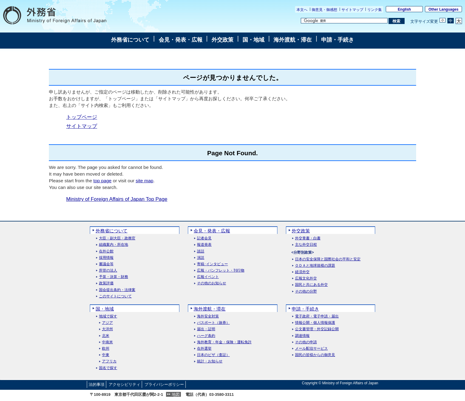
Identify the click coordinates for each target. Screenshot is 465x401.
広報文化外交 (306, 278)
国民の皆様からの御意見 (315, 355)
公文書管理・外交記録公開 (317, 329)
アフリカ (109, 361)
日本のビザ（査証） (213, 355)
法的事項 (96, 384)
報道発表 (204, 245)
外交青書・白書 (308, 238)
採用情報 (106, 258)
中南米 (107, 342)
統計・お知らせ (209, 361)
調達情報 (302, 336)
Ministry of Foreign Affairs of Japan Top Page (116, 199)
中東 (105, 355)
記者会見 (204, 238)
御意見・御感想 (324, 10)
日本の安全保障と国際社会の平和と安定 (328, 259)
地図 (176, 394)
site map (144, 180)
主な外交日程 (306, 245)
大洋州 (107, 329)
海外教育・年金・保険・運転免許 (224, 342)
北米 (105, 336)
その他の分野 (306, 291)
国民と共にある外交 (311, 285)
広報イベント (208, 277)
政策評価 (106, 283)
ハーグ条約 (206, 336)
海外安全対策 (208, 316)
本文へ (302, 10)
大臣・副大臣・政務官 (117, 238)
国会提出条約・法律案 (117, 290)
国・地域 (253, 40)
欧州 (105, 349)
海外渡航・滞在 (292, 40)
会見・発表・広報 (180, 40)
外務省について (130, 40)
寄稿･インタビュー (212, 264)
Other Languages (444, 9)
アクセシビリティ (124, 384)
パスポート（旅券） (213, 323)
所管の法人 (108, 270)
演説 (200, 258)
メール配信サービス (311, 349)
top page (102, 180)
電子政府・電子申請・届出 (317, 316)
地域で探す (108, 316)
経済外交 (302, 272)
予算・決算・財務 (113, 277)
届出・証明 (206, 329)
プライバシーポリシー (164, 384)
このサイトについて (115, 296)
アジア (107, 323)
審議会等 (106, 264)
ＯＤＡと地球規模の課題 (315, 266)
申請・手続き (337, 40)
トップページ (81, 117)
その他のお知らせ (211, 283)
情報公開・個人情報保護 (315, 323)
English (404, 9)
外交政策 (222, 40)
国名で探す (108, 368)
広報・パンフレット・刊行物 (220, 270)
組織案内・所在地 (113, 245)
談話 (200, 251)
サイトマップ (352, 10)
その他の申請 (306, 342)
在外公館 (106, 251)
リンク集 (374, 10)
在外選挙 (204, 349)
